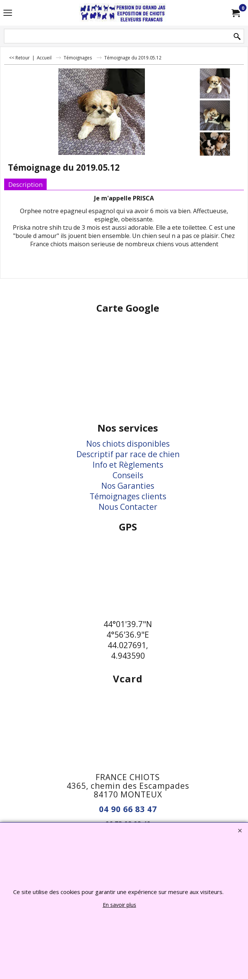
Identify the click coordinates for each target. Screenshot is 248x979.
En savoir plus (119, 904)
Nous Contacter (128, 507)
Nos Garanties (127, 485)
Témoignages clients (128, 496)
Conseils (128, 475)
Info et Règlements (128, 464)
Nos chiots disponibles (128, 443)
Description (25, 184)
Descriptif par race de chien (128, 454)
